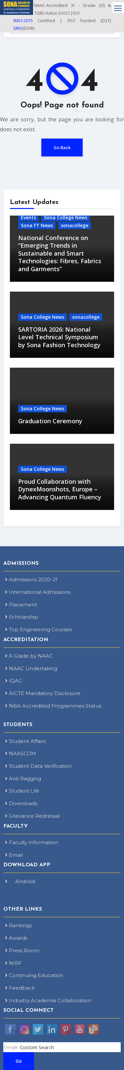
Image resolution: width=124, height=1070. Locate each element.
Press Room (22, 950)
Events (28, 217)
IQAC (13, 681)
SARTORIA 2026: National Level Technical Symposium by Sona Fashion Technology (59, 337)
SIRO (18, 28)
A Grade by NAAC (29, 656)
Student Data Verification (38, 766)
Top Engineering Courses (38, 629)
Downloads (21, 803)
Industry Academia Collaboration (48, 1000)
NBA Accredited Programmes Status (53, 706)
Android (20, 881)
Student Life (22, 791)
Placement (21, 604)
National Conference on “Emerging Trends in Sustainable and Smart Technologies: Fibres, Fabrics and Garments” (59, 253)
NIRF (13, 963)
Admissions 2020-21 (31, 579)
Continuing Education (34, 975)
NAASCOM (20, 753)
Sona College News (65, 217)
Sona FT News (37, 225)
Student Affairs (25, 741)
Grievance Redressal (32, 816)
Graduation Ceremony (50, 421)
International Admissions (37, 592)
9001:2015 (23, 20)
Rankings (18, 925)
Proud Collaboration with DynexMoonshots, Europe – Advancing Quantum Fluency (59, 489)
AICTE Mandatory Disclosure (42, 693)
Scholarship (21, 617)
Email (14, 855)
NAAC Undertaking (31, 668)
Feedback (20, 988)
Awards (16, 938)
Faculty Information (31, 842)
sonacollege (74, 225)
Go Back (62, 147)
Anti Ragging (23, 778)
